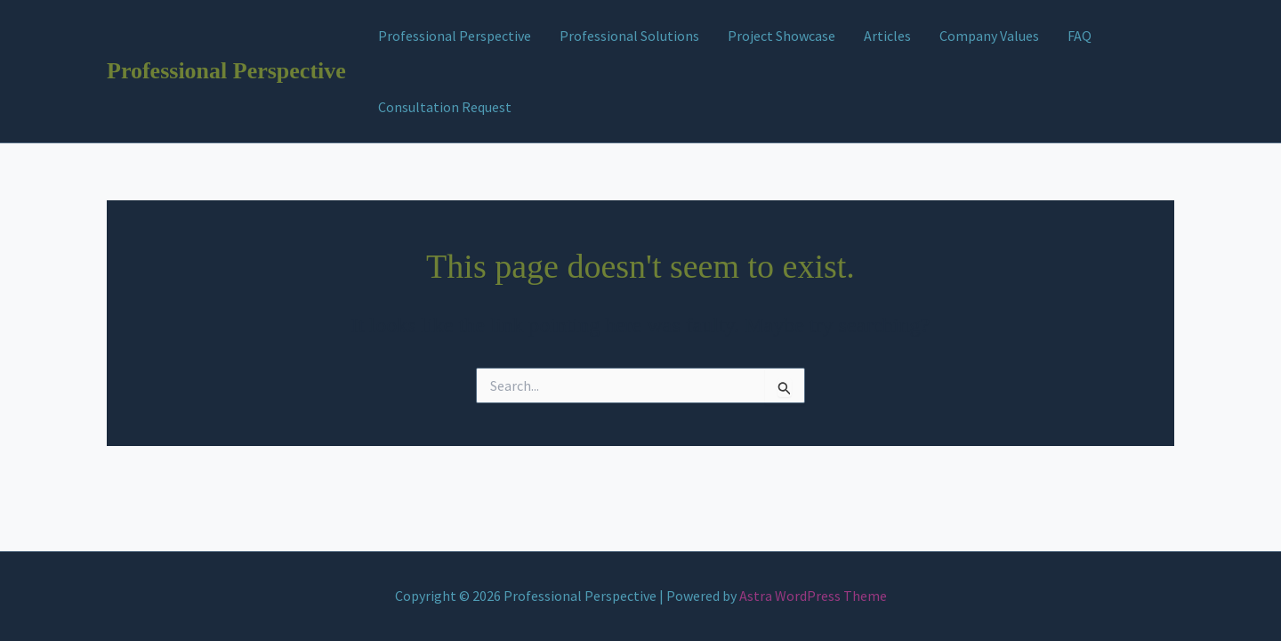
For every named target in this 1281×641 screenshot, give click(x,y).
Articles (887, 36)
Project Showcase (781, 36)
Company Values (989, 36)
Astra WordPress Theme (813, 595)
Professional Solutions (629, 36)
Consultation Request (445, 107)
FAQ (1080, 36)
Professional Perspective (226, 71)
